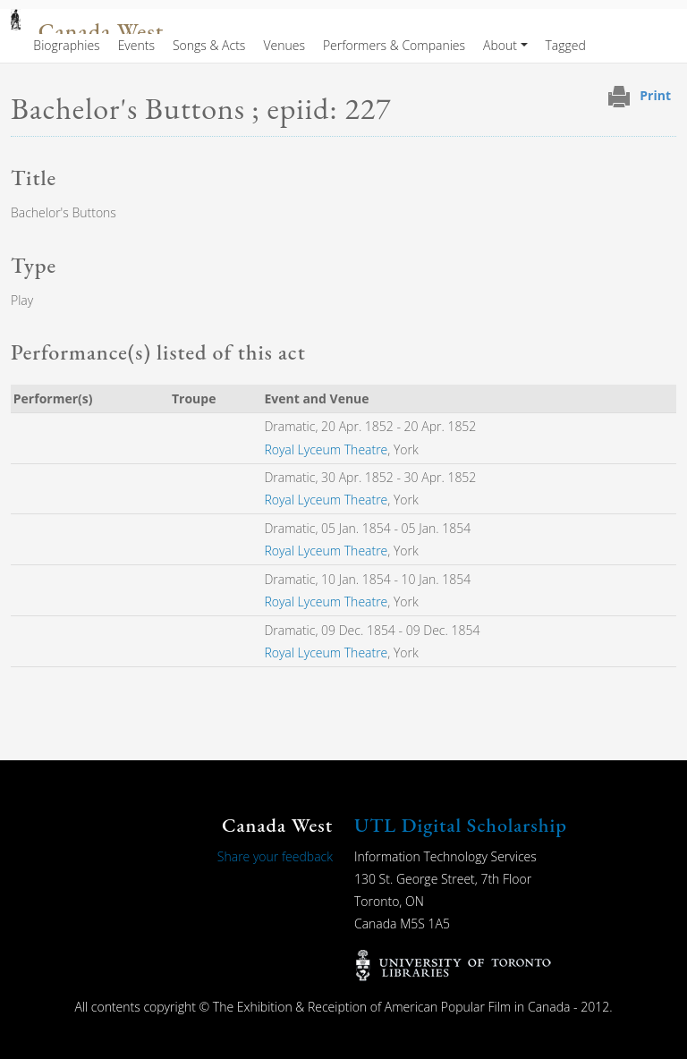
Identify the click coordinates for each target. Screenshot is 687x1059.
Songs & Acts (209, 45)
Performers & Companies (394, 45)
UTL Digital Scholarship (460, 825)
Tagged (566, 45)
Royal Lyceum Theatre (325, 449)
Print (655, 95)
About (500, 45)
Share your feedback (275, 856)
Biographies (66, 45)
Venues (284, 45)
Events (136, 45)
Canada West (101, 32)
